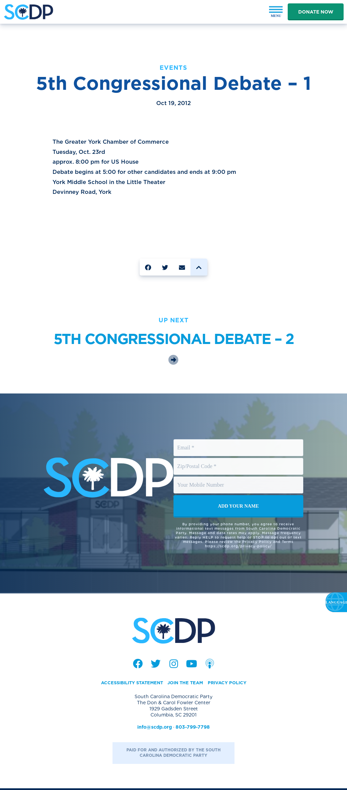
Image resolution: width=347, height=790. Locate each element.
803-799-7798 (193, 728)
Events (173, 67)
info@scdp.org (154, 728)
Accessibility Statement (129, 684)
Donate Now (315, 12)
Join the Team (186, 684)
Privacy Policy (231, 684)
